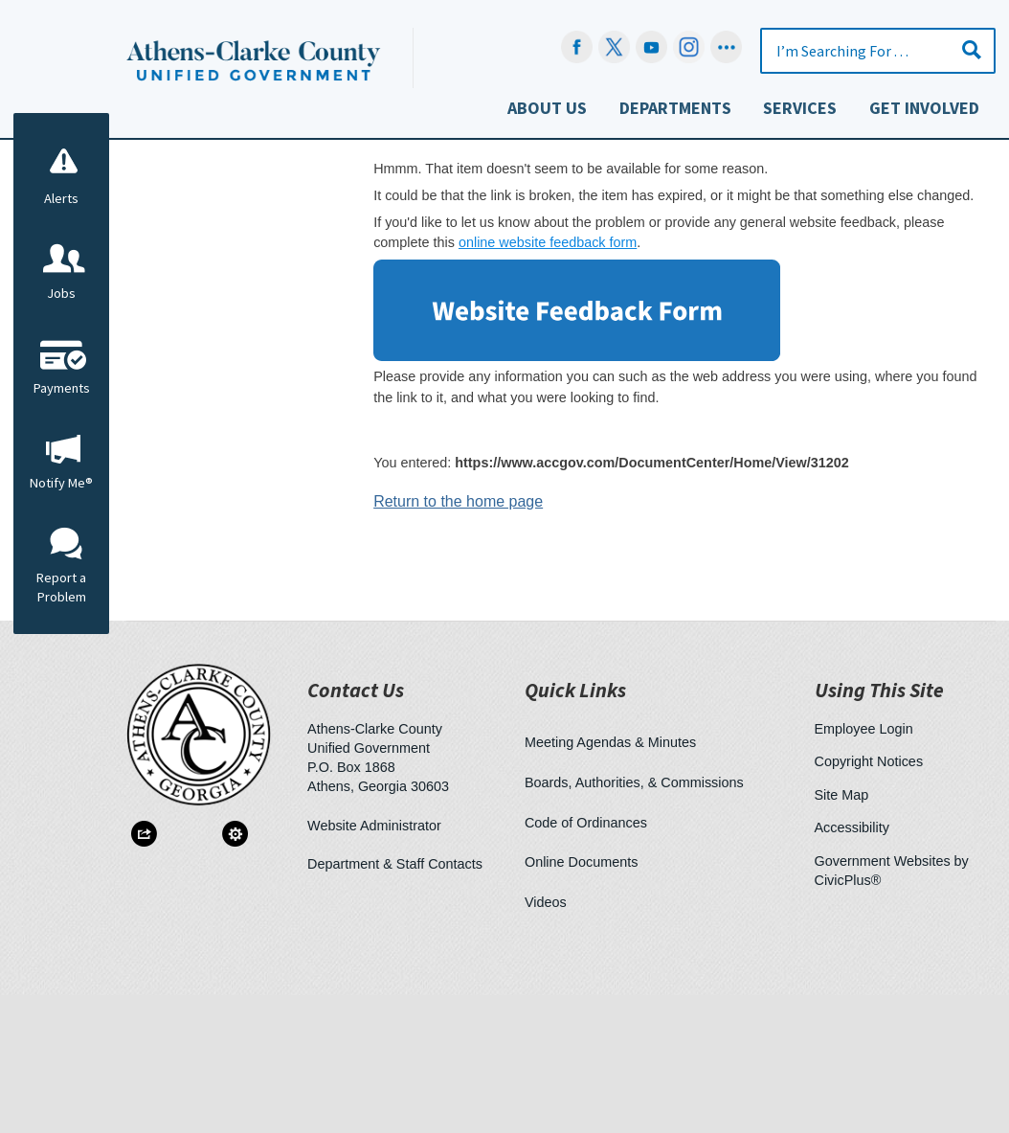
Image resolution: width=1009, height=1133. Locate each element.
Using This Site (879, 828)
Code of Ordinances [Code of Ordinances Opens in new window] (586, 960)
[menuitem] (546, 112)
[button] (971, 49)
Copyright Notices (869, 899)
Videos (546, 1040)
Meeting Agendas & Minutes (610, 880)
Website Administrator (374, 963)
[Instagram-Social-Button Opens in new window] (689, 46)
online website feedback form (548, 380)
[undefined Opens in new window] (614, 46)
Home (356, 256)
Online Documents (581, 1000)
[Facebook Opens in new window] (577, 46)
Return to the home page (458, 639)
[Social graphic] (726, 46)
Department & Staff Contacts (394, 1001)
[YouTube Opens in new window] (651, 46)
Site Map (842, 932)
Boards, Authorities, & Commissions (634, 920)
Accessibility (852, 965)
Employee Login (864, 866)
